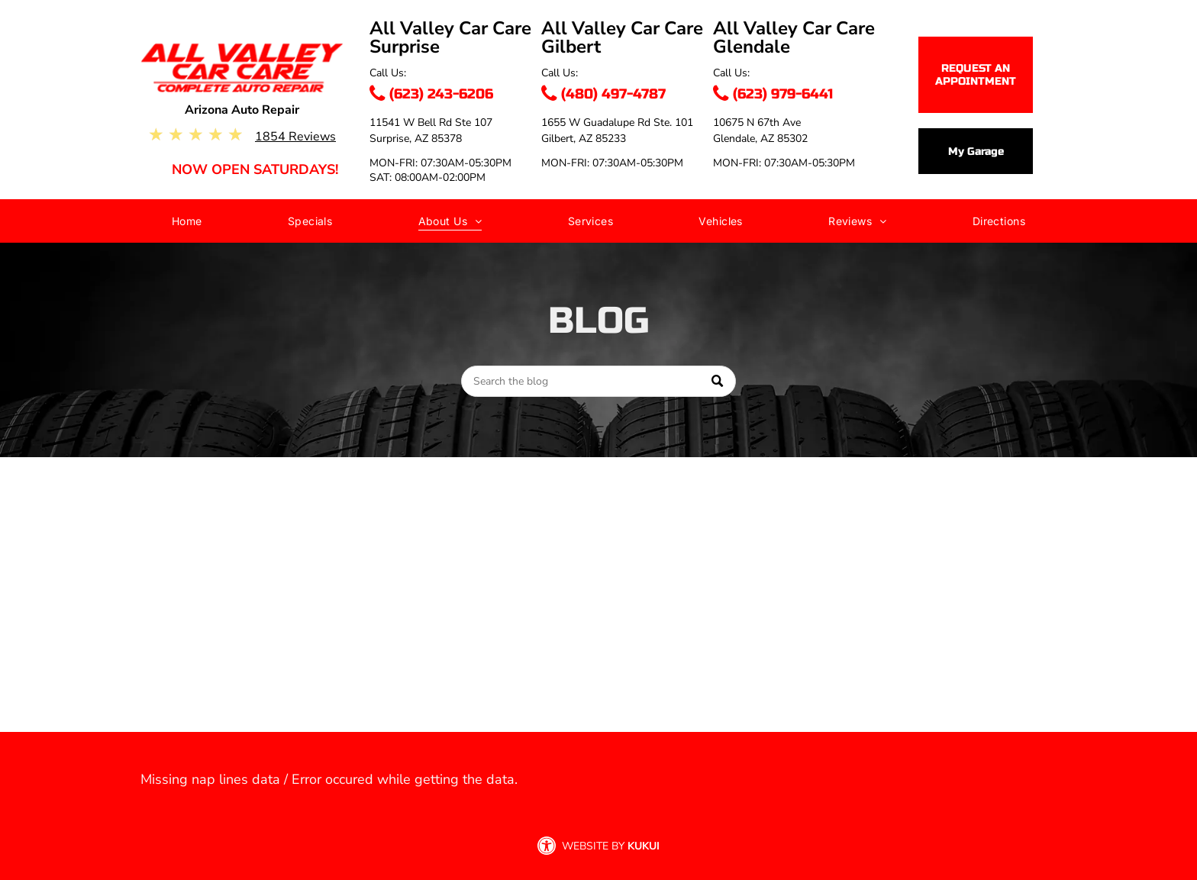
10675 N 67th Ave (757, 122)
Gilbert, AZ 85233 (583, 138)
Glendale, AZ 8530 (757, 138)
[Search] (598, 381)
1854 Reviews (295, 136)
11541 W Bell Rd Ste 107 (430, 122)
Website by (593, 846)
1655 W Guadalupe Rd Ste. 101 (617, 122)
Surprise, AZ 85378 (415, 138)
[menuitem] (187, 224)
